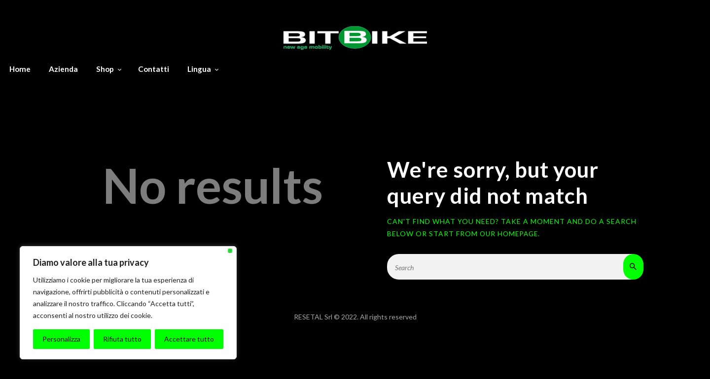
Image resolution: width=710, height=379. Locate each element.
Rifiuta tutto (122, 339)
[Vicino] (230, 251)
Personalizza (61, 339)
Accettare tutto (189, 339)
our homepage (510, 233)
